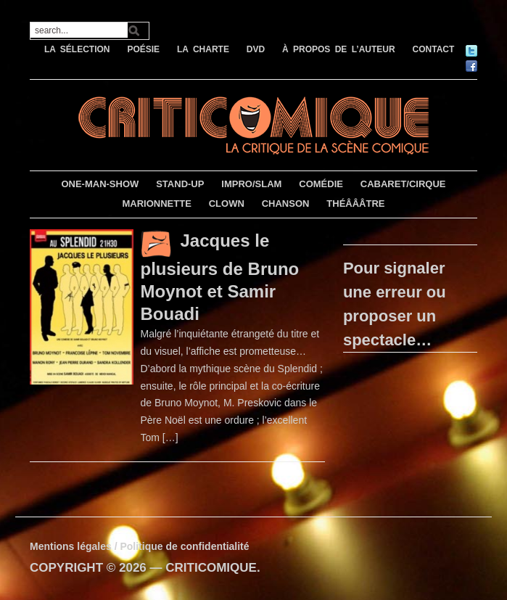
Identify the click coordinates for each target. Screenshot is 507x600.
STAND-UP (180, 183)
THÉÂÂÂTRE (355, 203)
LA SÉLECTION (77, 49)
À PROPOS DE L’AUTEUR (338, 49)
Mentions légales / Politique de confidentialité (140, 546)
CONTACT (434, 49)
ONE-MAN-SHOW (100, 183)
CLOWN (226, 203)
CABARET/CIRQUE (403, 183)
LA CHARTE (203, 49)
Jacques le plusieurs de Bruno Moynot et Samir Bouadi (220, 277)
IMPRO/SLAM (251, 183)
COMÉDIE (321, 183)
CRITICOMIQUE (211, 568)
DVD (256, 49)
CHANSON (286, 203)
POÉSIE (143, 49)
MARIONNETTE (156, 203)
